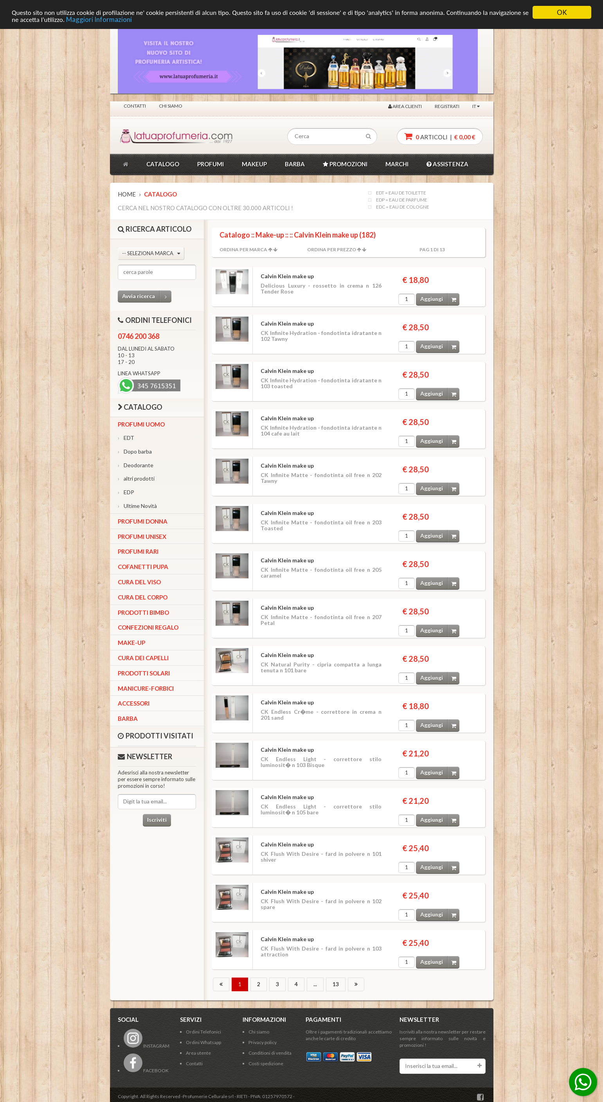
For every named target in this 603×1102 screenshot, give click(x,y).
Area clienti (405, 106)
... (315, 984)
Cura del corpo (142, 597)
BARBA (295, 163)
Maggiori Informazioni (99, 19)
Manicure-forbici (146, 688)
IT (476, 106)
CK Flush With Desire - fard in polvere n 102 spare (321, 904)
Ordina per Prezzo (331, 249)
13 (336, 984)
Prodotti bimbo (143, 612)
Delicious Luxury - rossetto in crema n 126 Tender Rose (321, 288)
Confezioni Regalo (148, 627)
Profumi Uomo (141, 424)
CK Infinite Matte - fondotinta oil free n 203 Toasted (321, 525)
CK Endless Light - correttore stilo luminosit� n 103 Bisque (321, 762)
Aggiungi (439, 299)
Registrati (447, 106)
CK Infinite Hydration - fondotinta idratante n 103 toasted (321, 383)
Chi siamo (170, 106)
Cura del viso (139, 581)
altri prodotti (136, 478)
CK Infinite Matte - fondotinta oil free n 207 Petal (321, 620)
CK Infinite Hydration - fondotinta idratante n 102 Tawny (321, 336)
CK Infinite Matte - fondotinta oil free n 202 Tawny (321, 478)
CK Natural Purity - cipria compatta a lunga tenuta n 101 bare (321, 667)
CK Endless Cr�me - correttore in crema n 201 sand (321, 714)
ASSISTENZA (447, 163)
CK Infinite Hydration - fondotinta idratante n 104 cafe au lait (321, 430)
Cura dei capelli (143, 657)
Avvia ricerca (146, 296)
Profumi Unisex (142, 536)
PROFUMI (210, 163)
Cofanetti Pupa (143, 566)
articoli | (439, 136)
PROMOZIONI (345, 163)
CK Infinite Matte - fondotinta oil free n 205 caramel (321, 572)
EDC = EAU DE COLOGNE (402, 207)
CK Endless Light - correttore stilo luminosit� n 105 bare (321, 809)
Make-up (131, 642)
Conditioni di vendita (270, 1053)
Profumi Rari (138, 551)
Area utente (198, 1053)
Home (127, 194)
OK (562, 12)
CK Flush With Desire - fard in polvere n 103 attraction (321, 951)
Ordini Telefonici (203, 1032)
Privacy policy (262, 1042)
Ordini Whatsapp (203, 1042)
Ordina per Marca (243, 249)
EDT (126, 437)
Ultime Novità (137, 505)
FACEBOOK (146, 1070)
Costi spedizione (265, 1063)
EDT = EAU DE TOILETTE (401, 193)
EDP (126, 492)
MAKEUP (254, 163)
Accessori (133, 703)
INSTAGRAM (146, 1046)
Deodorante (135, 465)
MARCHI (397, 163)
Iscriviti (157, 819)
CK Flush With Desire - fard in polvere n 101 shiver (321, 856)
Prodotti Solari (144, 673)
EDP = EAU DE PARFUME (401, 200)
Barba (128, 718)
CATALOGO (162, 163)
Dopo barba (135, 451)
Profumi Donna (142, 521)
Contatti (135, 106)
